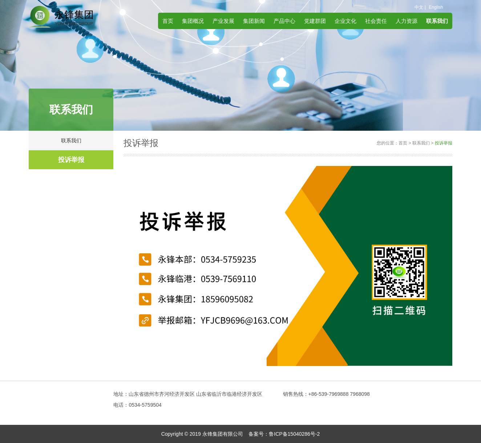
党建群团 (315, 21)
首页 (167, 21)
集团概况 (193, 21)
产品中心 (284, 21)
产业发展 (223, 21)
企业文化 (345, 21)
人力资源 (406, 21)
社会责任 (376, 21)
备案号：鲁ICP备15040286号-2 (284, 434)
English (436, 7)
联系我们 (437, 21)
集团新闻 (254, 21)
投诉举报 (71, 159)
